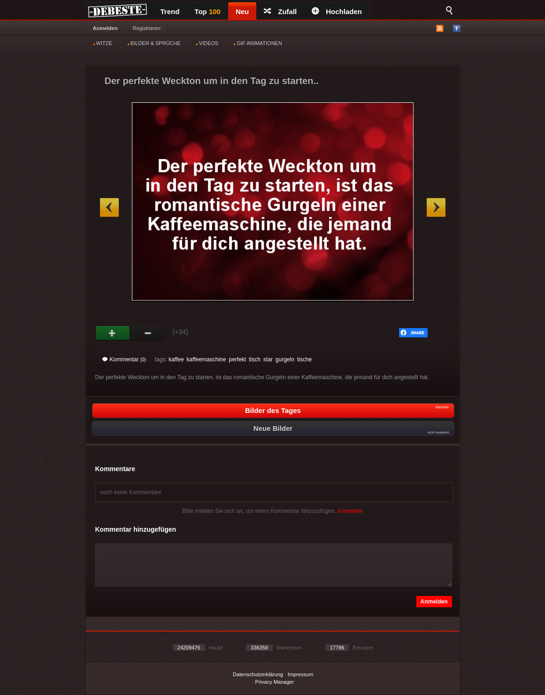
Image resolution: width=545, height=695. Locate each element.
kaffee (176, 359)
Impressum (300, 674)
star (268, 359)
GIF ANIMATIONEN (257, 43)
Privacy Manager (274, 682)
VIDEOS (207, 43)
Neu (242, 11)
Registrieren (147, 28)
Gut (112, 333)
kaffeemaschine (206, 359)
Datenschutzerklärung (258, 674)
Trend (170, 11)
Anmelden (105, 28)
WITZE (102, 43)
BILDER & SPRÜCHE (154, 43)
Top (207, 11)
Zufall (280, 11)
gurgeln (285, 359)
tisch (255, 359)
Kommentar (124, 359)
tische (304, 359)
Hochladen (337, 11)
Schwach (148, 333)
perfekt (237, 359)
